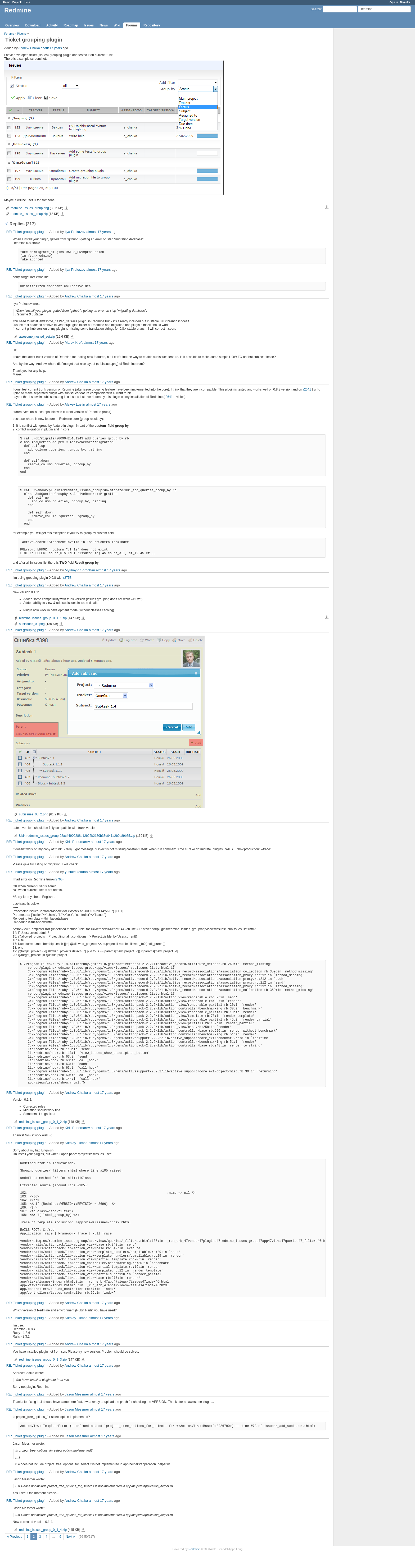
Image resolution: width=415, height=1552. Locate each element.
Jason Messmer (77, 1394)
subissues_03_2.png (33, 814)
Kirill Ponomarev (77, 842)
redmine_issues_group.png (30, 208)
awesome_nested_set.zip (37, 336)
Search (316, 9)
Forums (132, 25)
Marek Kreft (74, 343)
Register (405, 2)
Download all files (327, 207)
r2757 (67, 578)
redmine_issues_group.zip (29, 214)
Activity (52, 25)
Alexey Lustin (75, 404)
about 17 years (51, 48)
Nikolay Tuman (76, 1143)
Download (32, 25)
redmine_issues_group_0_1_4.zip (43, 1530)
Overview (12, 25)
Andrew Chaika (29, 48)
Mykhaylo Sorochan (80, 570)
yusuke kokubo (76, 872)
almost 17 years (98, 232)
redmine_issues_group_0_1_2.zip (43, 1122)
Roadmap (71, 25)
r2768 (58, 879)
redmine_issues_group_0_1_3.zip (43, 1359)
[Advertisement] (360, 111)
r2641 (307, 389)
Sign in (394, 2)
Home (6, 2)
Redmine (194, 1549)
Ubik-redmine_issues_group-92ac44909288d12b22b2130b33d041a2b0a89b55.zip (77, 836)
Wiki (117, 25)
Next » (70, 1537)
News (104, 25)
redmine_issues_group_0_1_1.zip (43, 618)
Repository (151, 25)
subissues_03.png (32, 624)
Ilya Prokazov (75, 232)
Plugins (21, 33)
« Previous (14, 1537)
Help (27, 2)
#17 (139, 929)
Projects (17, 2)
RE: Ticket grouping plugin (26, 232)
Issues (89, 25)
